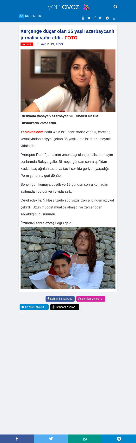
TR (39, 16)
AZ (21, 16)
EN (33, 16)
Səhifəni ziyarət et (59, 298)
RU (27, 16)
